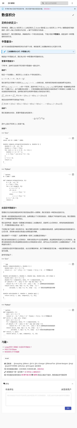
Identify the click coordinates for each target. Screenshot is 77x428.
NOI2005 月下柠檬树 (12, 352)
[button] (38, 51)
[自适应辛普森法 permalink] (16, 208)
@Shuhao (21, 366)
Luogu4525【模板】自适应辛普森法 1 (18, 347)
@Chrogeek (30, 366)
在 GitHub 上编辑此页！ (33, 372)
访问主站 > (47, 9)
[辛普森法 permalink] (12, 41)
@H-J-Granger (40, 364)
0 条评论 (9, 389)
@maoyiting (18, 364)
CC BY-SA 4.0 (26, 375)
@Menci (26, 364)
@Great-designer (62, 364)
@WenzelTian (50, 364)
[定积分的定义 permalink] (17, 22)
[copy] (73, 138)
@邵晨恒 (38, 366)
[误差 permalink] (5, 108)
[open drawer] (3, 3)
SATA (35, 375)
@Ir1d (32, 364)
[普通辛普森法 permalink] (14, 61)
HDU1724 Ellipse (11, 349)
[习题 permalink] (7, 342)
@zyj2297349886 (11, 366)
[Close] (75, 9)
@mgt (71, 364)
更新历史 (40, 369)
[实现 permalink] (5, 128)
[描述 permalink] (5, 70)
